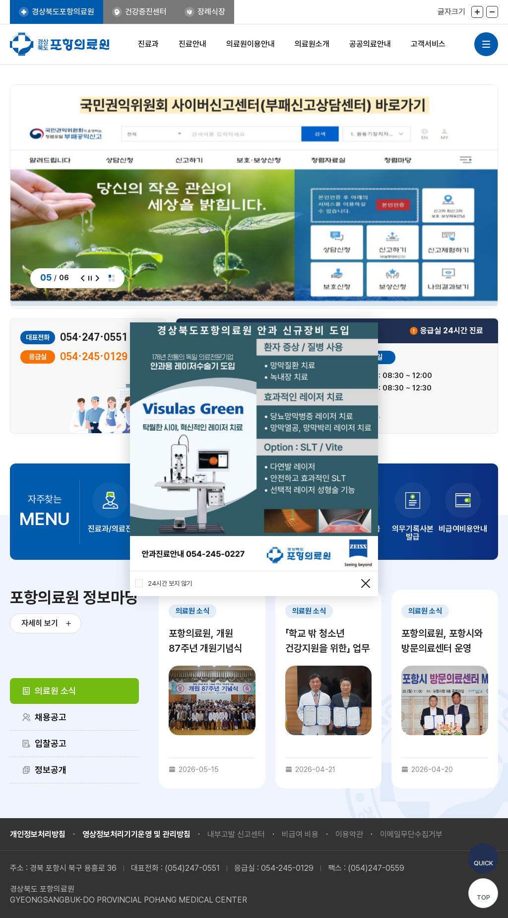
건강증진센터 (146, 11)
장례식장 (211, 11)
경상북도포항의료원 (63, 11)
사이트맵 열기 (486, 44)
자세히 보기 (39, 623)
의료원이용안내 (250, 44)
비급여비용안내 (463, 529)
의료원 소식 (55, 691)
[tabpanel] (328, 689)
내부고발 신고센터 (236, 834)
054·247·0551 (93, 337)
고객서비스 (428, 44)
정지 (90, 278)
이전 (82, 278)
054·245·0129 (93, 357)
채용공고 (50, 717)
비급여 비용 (300, 834)
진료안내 (192, 44)
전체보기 (112, 278)
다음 (97, 278)
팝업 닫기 (365, 583)
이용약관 (349, 834)
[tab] (74, 691)
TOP (483, 897)
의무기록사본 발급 (413, 532)
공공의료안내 (370, 44)
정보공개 (50, 770)
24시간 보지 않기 (163, 584)
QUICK (483, 863)
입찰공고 (50, 743)
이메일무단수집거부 (411, 834)
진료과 (148, 44)
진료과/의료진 (110, 529)
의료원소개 (312, 44)
